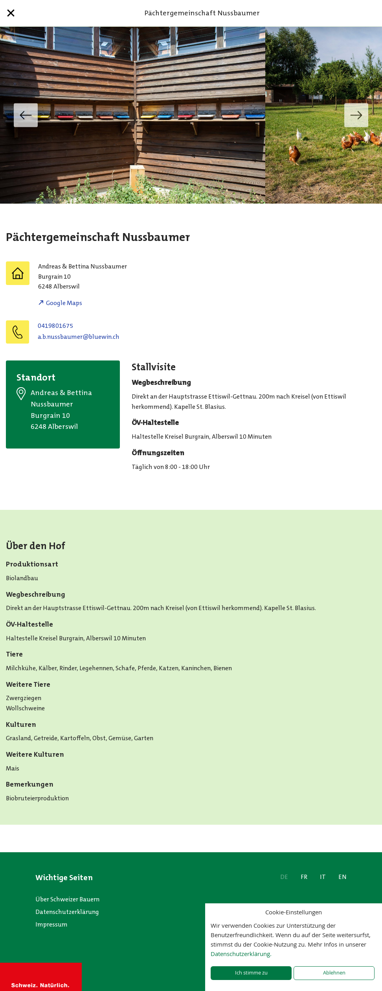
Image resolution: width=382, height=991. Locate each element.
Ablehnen (334, 972)
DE (284, 877)
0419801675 (55, 326)
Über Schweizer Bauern (67, 899)
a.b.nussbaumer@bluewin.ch (78, 337)
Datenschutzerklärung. (241, 954)
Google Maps (64, 303)
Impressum (51, 924)
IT (323, 877)
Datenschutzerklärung (67, 912)
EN (342, 877)
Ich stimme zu (251, 972)
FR (304, 877)
